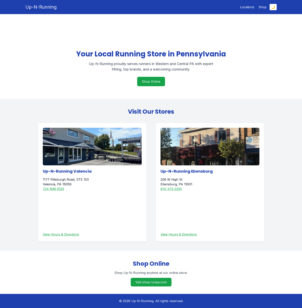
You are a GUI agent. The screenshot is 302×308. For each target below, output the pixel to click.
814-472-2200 (171, 189)
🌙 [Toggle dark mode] (273, 7)
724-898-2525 (53, 189)
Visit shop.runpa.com (151, 282)
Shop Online (151, 81)
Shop (262, 7)
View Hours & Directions (61, 234)
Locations (247, 7)
